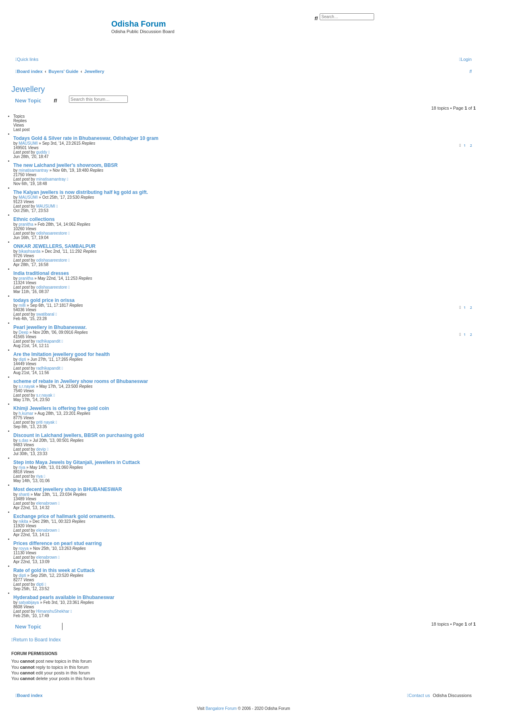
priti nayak (45, 422)
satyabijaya (29, 602)
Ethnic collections (34, 219)
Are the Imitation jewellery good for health (61, 354)
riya (22, 467)
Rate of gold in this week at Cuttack (54, 570)
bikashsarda (29, 251)
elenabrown (46, 503)
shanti (24, 494)
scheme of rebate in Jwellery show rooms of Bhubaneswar (80, 381)
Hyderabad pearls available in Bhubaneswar (63, 597)
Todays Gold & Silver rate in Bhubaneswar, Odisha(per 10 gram (85, 138)
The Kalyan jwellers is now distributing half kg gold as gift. (80, 192)
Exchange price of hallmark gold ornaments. (64, 516)
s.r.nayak (27, 386)
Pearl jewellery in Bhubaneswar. (50, 327)
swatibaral (45, 314)
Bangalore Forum (221, 708)
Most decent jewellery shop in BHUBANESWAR (67, 489)
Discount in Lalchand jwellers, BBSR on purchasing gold (78, 435)
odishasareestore (51, 233)
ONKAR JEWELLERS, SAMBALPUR (54, 246)
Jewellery (28, 89)
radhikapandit (48, 341)
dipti (22, 359)
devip (41, 449)
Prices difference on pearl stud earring (57, 543)
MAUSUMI (28, 143)
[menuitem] (465, 59)
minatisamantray (33, 170)
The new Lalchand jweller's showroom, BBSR (65, 165)
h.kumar (26, 413)
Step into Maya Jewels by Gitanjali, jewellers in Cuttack (76, 462)
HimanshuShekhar (52, 611)
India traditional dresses (41, 273)
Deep (23, 332)
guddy (41, 152)
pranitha (26, 224)
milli (22, 305)
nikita (23, 521)
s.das (23, 440)
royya (23, 548)
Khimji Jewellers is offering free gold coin (61, 408)
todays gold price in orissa (44, 300)
